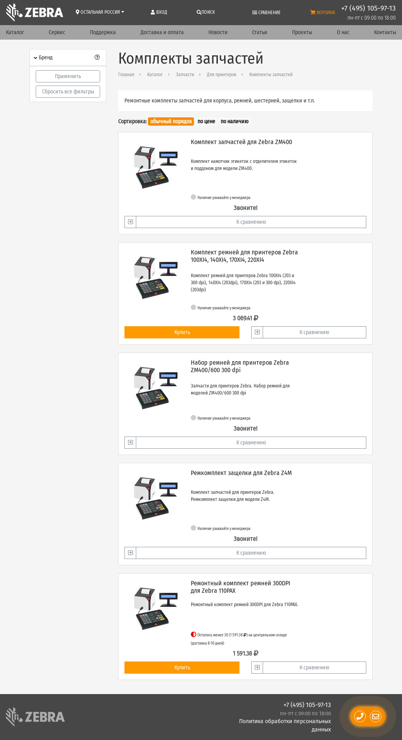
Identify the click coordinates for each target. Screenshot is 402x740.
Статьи (259, 32)
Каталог (15, 32)
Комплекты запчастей (270, 74)
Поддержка (103, 32)
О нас (343, 32)
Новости (218, 32)
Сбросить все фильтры (68, 91)
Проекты (302, 32)
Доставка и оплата (162, 32)
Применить (68, 76)
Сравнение (266, 12)
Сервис (57, 32)
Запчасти (185, 74)
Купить (182, 332)
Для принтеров (221, 74)
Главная (126, 74)
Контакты (385, 32)
